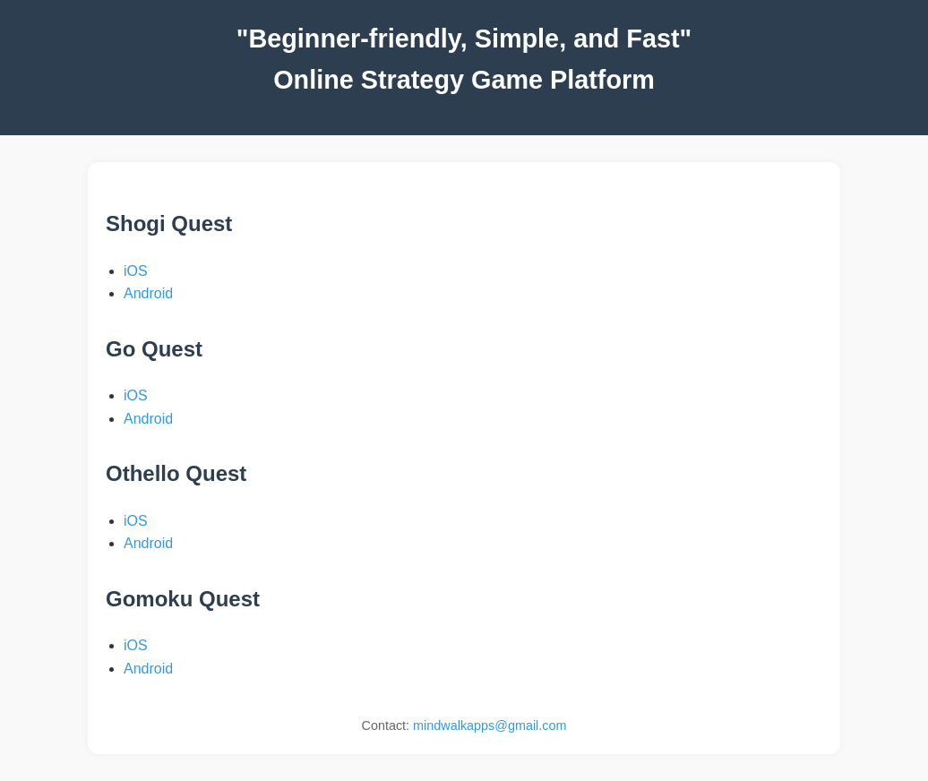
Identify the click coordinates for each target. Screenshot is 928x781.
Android (148, 293)
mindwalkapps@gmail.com (489, 725)
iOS (136, 271)
